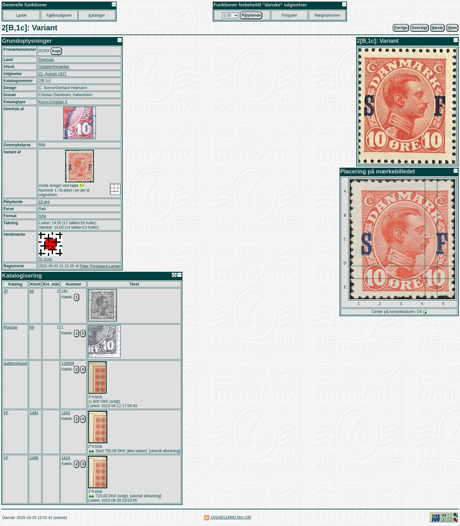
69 (32, 292)
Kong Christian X (53, 102)
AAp (42, 216)
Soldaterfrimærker (54, 67)
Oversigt (419, 28)
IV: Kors (45, 259)
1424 (65, 458)
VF (6, 413)
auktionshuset (15, 364)
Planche (10, 328)
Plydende (251, 15)
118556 (67, 364)
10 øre (44, 202)
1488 (34, 458)
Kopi (56, 51)
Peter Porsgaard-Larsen (100, 266)
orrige (400, 28)
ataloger (96, 15)
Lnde (21, 15)
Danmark (46, 59)
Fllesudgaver (59, 15)
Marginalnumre (327, 15)
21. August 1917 (52, 74)
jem (452, 28)
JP (6, 292)
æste (437, 28)
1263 (65, 413)
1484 (34, 413)
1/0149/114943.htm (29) (230, 518)
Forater (289, 15)
